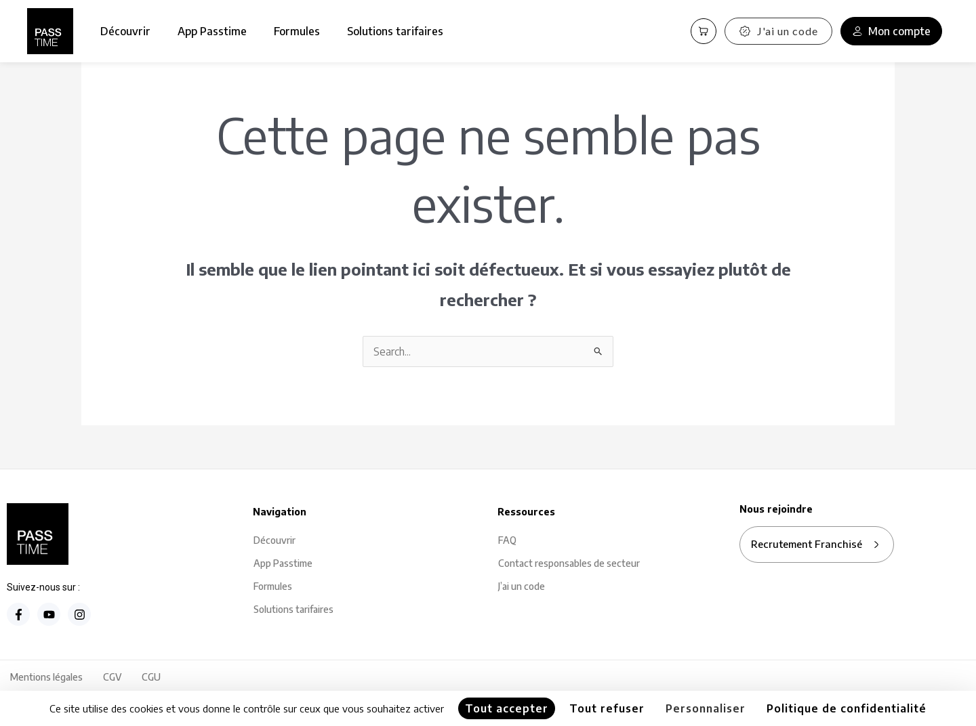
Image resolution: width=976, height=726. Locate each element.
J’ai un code (521, 586)
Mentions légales (46, 677)
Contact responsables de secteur (569, 563)
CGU (151, 677)
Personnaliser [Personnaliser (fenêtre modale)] (706, 708)
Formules (297, 31)
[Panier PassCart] (703, 31)
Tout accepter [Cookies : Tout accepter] (506, 708)
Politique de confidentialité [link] (847, 708)
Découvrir (125, 31)
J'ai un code (778, 30)
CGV (112, 677)
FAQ (507, 540)
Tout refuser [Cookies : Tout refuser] (607, 708)
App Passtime (212, 31)
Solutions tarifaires (395, 31)
